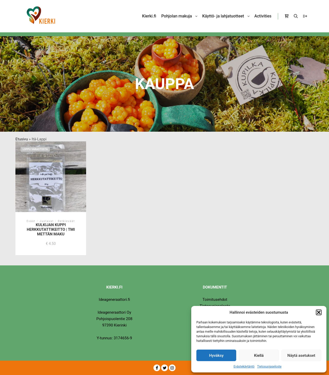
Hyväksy (216, 355)
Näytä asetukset (301, 355)
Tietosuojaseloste (269, 366)
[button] (318, 312)
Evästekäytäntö (244, 366)
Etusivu (21, 139)
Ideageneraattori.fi (114, 299)
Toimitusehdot (215, 299)
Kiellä (258, 355)
